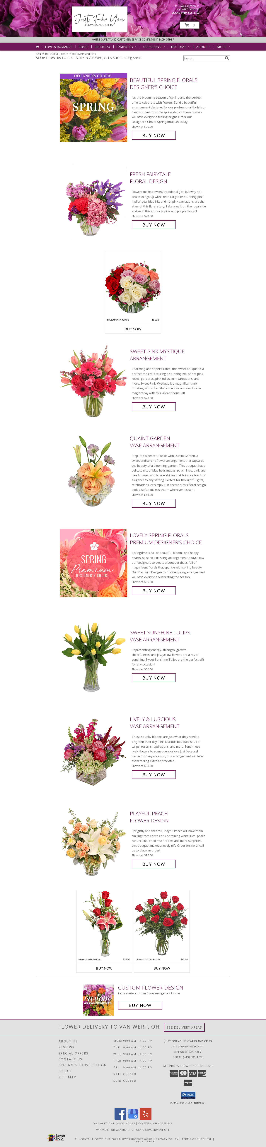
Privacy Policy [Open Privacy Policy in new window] (167, 1139)
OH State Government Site (151, 1129)
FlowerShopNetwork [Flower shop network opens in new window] (135, 1139)
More (224, 47)
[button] (190, 25)
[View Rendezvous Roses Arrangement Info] (133, 284)
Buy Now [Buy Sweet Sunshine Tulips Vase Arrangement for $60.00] (153, 678)
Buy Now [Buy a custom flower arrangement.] (140, 1005)
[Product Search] (203, 58)
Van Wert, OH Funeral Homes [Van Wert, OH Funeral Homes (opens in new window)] (114, 1123)
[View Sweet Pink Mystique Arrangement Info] (94, 379)
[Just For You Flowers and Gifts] (99, 31)
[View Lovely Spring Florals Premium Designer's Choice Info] (94, 563)
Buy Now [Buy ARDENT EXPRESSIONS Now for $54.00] (104, 968)
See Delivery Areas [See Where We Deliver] (184, 1027)
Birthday (102, 47)
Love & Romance (59, 47)
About (204, 47)
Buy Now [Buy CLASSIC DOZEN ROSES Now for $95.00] (162, 968)
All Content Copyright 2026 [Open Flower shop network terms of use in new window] (96, 1139)
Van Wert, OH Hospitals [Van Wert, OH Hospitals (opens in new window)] (155, 1123)
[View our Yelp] (145, 1118)
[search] (227, 58)
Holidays (181, 47)
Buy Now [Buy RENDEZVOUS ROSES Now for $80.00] (133, 329)
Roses (83, 47)
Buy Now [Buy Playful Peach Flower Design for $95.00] (153, 864)
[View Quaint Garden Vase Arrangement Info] (94, 471)
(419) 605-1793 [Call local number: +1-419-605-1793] (190, 12)
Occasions (154, 47)
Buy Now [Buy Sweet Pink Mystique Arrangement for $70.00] (153, 407)
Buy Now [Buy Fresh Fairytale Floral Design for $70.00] (153, 225)
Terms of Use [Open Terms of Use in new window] (144, 1141)
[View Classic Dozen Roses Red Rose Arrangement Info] (162, 924)
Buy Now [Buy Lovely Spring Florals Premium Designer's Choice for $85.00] (153, 591)
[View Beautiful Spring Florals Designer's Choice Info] (94, 108)
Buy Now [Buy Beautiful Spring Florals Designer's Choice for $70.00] (153, 135)
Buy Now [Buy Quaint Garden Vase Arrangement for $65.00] (153, 503)
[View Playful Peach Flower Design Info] (94, 839)
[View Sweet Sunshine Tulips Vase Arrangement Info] (94, 655)
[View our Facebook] (120, 1118)
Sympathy (127, 47)
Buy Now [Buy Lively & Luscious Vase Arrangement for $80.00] (153, 775)
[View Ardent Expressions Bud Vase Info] (104, 923)
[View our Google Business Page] (133, 1118)
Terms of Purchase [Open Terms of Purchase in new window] (197, 1139)
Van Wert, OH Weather (112, 1129)
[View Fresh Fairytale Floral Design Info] (94, 199)
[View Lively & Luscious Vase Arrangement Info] (94, 747)
